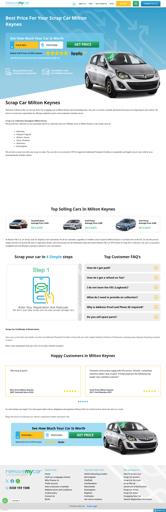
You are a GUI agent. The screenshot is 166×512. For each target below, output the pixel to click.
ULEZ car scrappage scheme (57, 477)
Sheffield (88, 480)
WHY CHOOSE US (101, 4)
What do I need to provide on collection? (112, 297)
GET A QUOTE (37, 227)
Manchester (89, 486)
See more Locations (93, 499)
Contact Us (50, 496)
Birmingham (90, 477)
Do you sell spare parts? (102, 317)
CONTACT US (151, 3)
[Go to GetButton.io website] (5, 510)
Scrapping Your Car (132, 496)
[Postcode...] (54, 45)
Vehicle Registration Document (138, 499)
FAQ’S (91, 4)
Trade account (51, 483)
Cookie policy (51, 493)
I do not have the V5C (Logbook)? (107, 287)
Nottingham (89, 489)
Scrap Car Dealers (132, 477)
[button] (78, 401)
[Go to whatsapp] (5, 500)
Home (47, 474)
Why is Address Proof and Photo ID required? (115, 307)
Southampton (90, 483)
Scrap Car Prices (131, 489)
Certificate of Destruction (135, 486)
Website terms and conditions (58, 489)
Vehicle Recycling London (95, 474)
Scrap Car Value (131, 493)
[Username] (26, 45)
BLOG (112, 4)
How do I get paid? (98, 267)
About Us (82, 4)
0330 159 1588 (18, 488)
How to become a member (57, 486)
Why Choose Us (52, 480)
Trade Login (92, 506)
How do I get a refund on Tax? (105, 277)
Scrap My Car (130, 483)
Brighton (88, 493)
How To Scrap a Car (132, 474)
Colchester (89, 496)
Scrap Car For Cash (132, 480)
